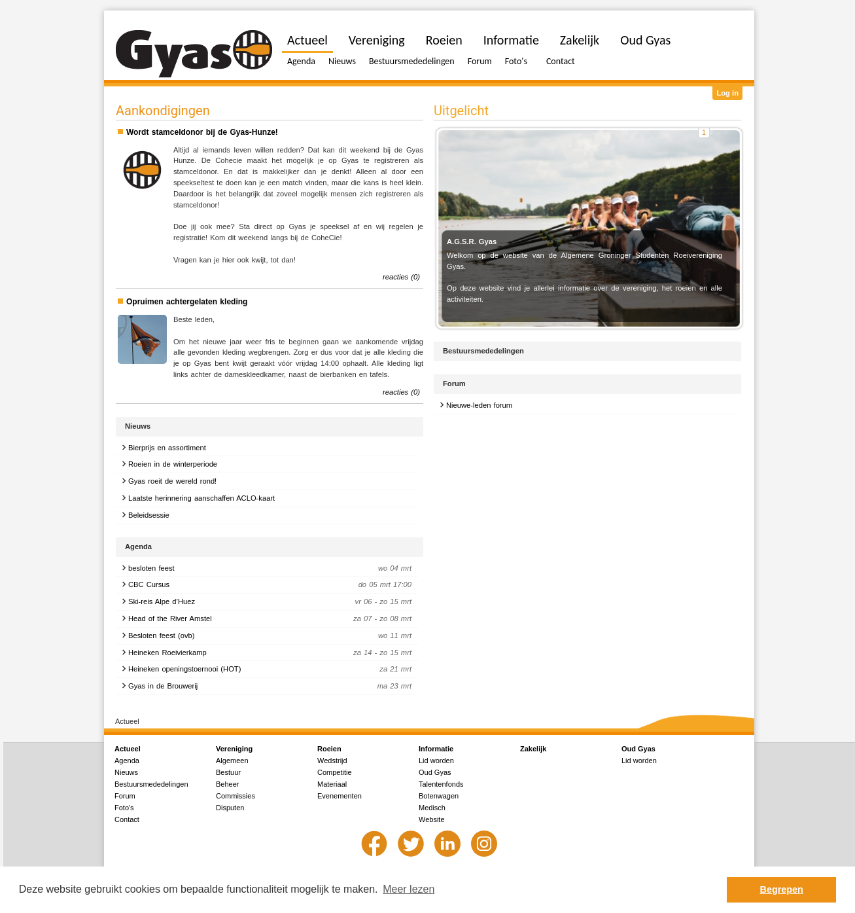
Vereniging (377, 40)
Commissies (235, 796)
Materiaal (332, 784)
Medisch (432, 808)
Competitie (334, 772)
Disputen (230, 808)
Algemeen (232, 760)
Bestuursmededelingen (412, 61)
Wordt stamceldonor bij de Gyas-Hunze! (202, 132)
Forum (480, 61)
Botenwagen (439, 796)
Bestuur (228, 772)
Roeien (444, 40)
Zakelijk (579, 40)
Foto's (516, 61)
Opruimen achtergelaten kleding (186, 301)
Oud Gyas (645, 40)
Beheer (227, 784)
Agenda (301, 61)
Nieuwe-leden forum (479, 405)
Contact (560, 61)
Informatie (511, 40)
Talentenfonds (441, 784)
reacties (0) (401, 277)
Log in (727, 93)
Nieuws (342, 61)
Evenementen (339, 796)
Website (432, 819)
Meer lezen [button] (408, 889)
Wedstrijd (332, 760)
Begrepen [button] (781, 889)
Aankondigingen (163, 110)
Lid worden (436, 760)
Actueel (307, 40)
